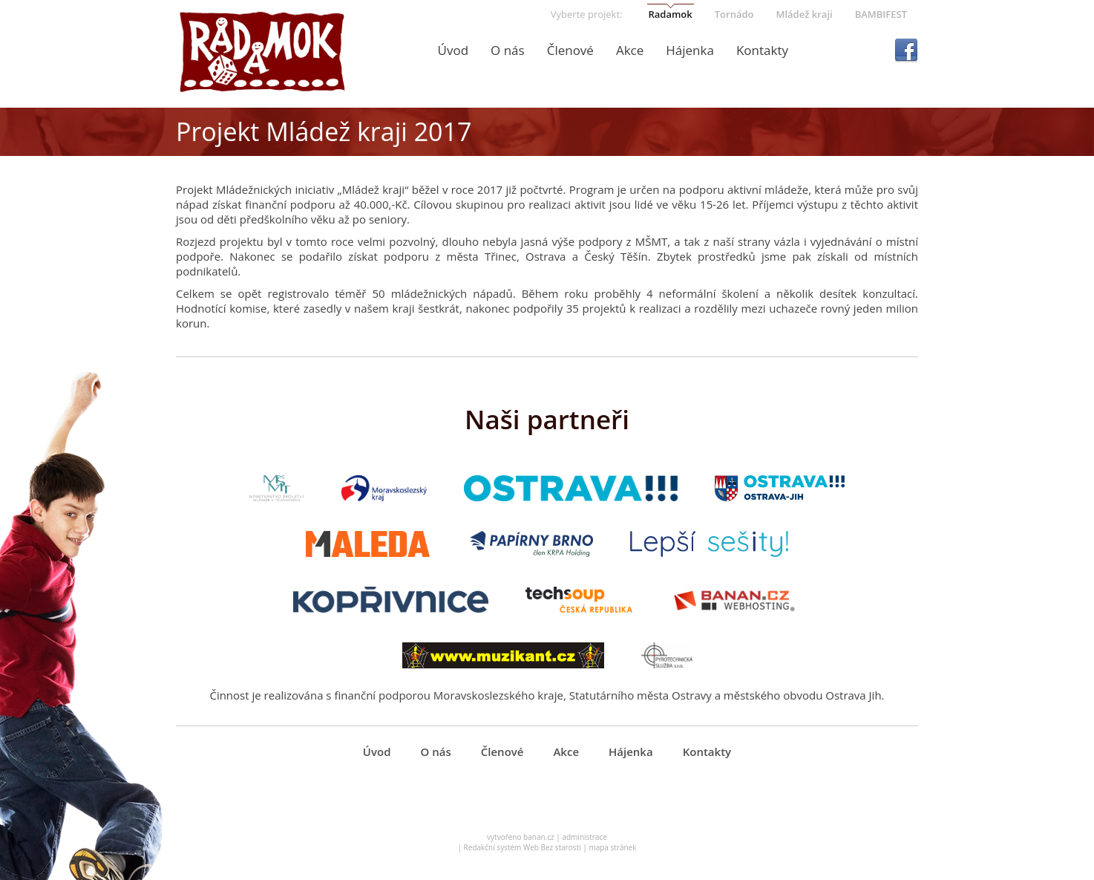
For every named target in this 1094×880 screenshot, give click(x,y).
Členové (570, 50)
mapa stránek (612, 847)
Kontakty (762, 50)
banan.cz (538, 837)
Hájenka (690, 50)
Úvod (453, 50)
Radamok (670, 14)
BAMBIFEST (881, 14)
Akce (629, 50)
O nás (508, 50)
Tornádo (734, 14)
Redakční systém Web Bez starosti (522, 847)
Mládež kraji (804, 14)
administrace (584, 837)
